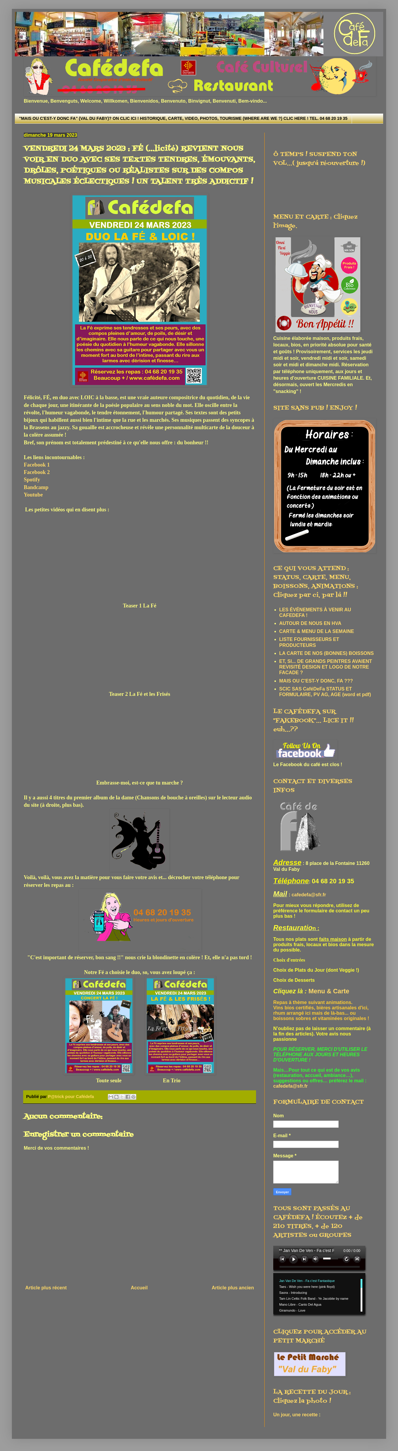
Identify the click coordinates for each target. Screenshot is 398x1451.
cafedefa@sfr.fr (309, 894)
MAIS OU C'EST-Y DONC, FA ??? (316, 680)
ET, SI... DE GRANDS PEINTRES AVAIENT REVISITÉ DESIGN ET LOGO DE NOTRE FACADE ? (325, 667)
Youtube (33, 495)
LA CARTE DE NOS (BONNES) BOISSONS (326, 653)
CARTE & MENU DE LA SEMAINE (316, 631)
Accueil (139, 1287)
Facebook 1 (37, 465)
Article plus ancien (233, 1287)
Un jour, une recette (295, 1414)
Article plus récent (46, 1287)
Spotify (32, 480)
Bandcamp (36, 487)
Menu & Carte (329, 991)
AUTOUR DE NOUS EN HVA (310, 623)
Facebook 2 (37, 472)
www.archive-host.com (321, 1281)
